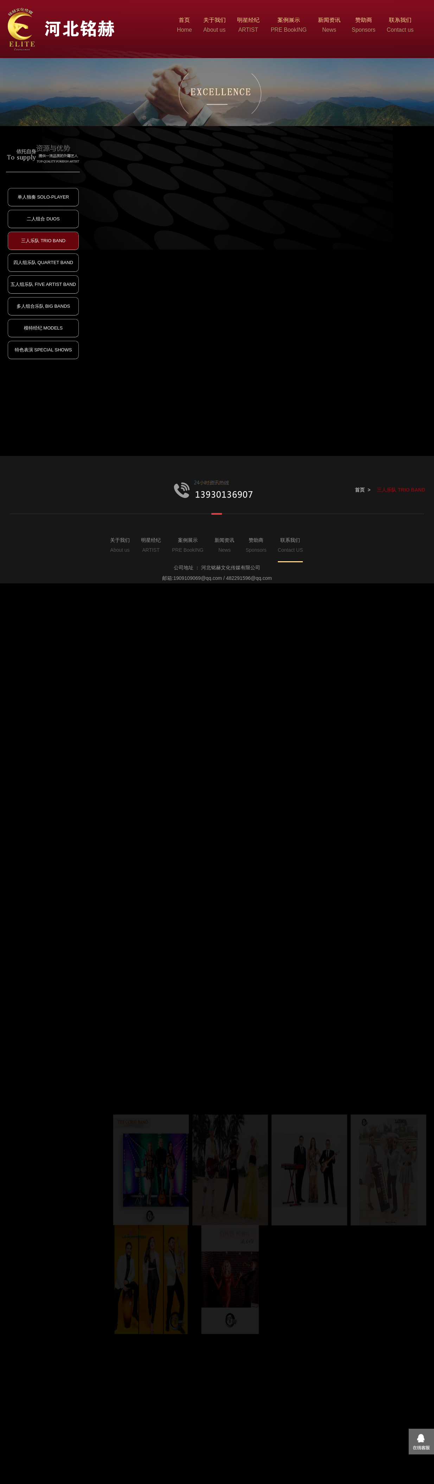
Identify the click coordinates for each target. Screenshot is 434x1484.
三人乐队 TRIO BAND (43, 240)
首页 (360, 669)
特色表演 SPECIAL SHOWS (43, 349)
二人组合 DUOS (43, 218)
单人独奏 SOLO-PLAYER (43, 197)
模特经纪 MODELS (43, 328)
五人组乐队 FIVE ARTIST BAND (43, 284)
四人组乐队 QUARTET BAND (43, 262)
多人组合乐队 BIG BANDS (43, 306)
